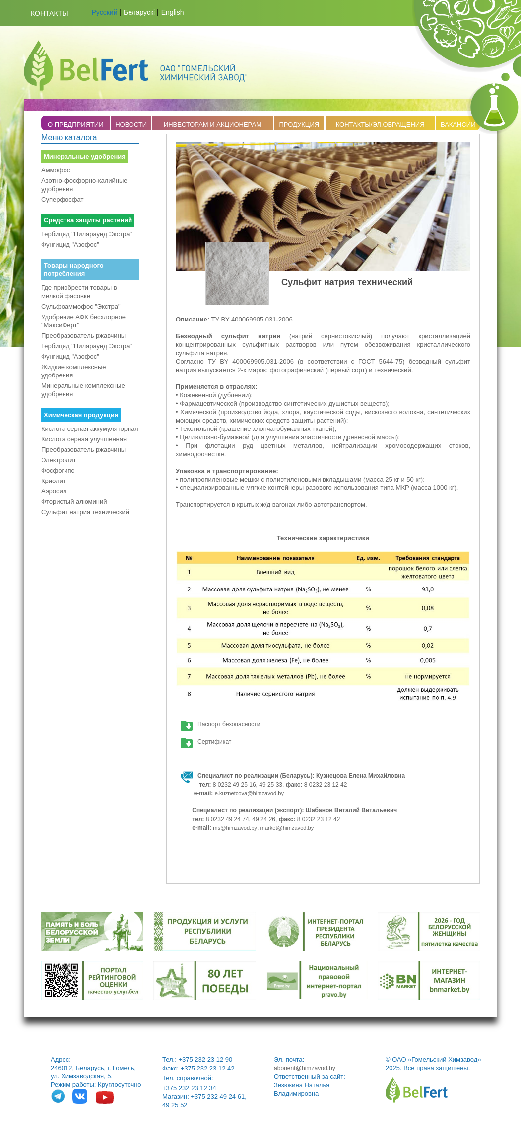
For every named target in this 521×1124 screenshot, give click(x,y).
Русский (105, 12)
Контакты (49, 13)
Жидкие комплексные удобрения (73, 371)
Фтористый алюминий (74, 501)
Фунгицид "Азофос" (70, 244)
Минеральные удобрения (85, 156)
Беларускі (139, 12)
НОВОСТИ (131, 124)
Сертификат (214, 741)
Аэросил (53, 491)
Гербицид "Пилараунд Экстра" (86, 234)
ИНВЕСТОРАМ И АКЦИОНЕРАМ (212, 124)
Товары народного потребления (74, 269)
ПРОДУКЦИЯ (299, 124)
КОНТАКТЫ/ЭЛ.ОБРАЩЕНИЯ (380, 124)
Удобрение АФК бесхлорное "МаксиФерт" (83, 321)
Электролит (58, 460)
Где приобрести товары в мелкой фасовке (79, 292)
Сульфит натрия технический (85, 512)
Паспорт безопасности (228, 724)
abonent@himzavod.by (304, 1068)
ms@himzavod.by (235, 828)
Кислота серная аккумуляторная (89, 428)
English (172, 12)
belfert (417, 1090)
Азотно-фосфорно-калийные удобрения (84, 185)
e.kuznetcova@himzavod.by (249, 793)
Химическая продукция (81, 415)
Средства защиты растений (88, 220)
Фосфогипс (57, 470)
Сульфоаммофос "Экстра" (81, 306)
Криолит (53, 480)
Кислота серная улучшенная (84, 439)
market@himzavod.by (287, 828)
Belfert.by (135, 65)
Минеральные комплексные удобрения (83, 390)
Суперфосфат (62, 199)
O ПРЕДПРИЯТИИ (76, 124)
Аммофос (55, 170)
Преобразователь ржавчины (83, 335)
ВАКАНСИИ (458, 124)
